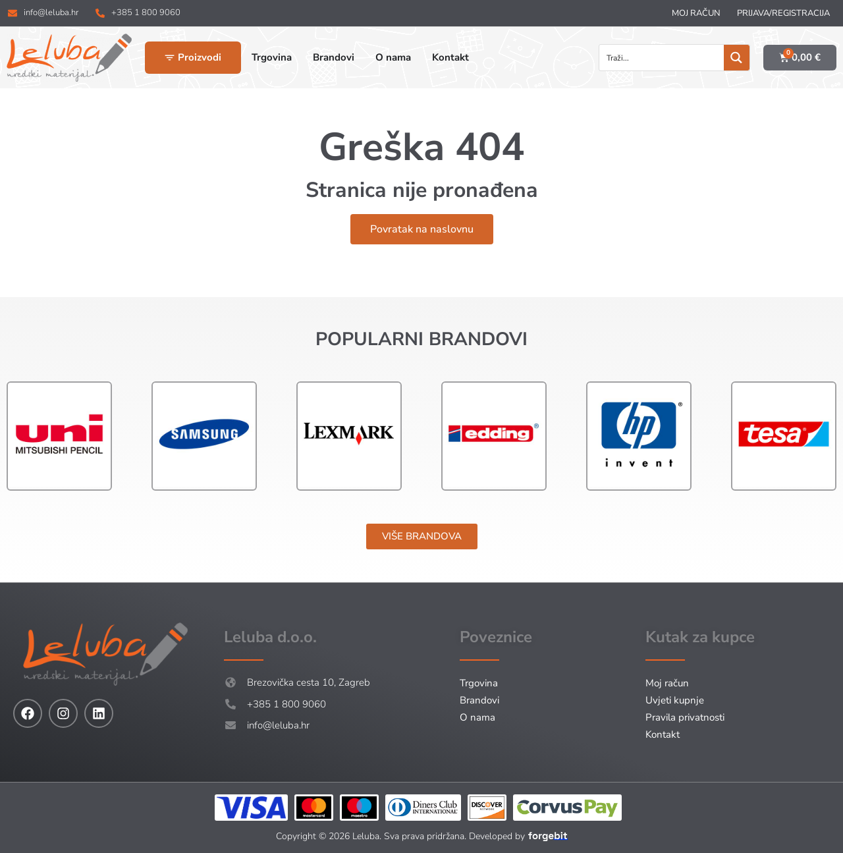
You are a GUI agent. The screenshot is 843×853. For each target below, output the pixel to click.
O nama (477, 717)
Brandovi (479, 700)
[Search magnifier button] (736, 57)
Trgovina (479, 683)
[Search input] (662, 57)
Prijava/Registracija (783, 13)
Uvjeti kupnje (674, 700)
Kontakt (662, 734)
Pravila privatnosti (684, 717)
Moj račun (696, 13)
